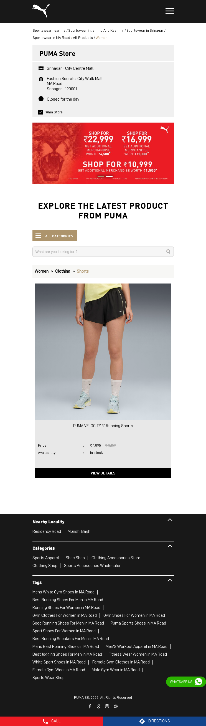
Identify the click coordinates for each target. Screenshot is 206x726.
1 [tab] (99, 177)
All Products (83, 37)
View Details (103, 472)
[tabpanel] (103, 150)
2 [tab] (107, 177)
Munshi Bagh (79, 531)
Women (42, 271)
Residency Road (46, 531)
